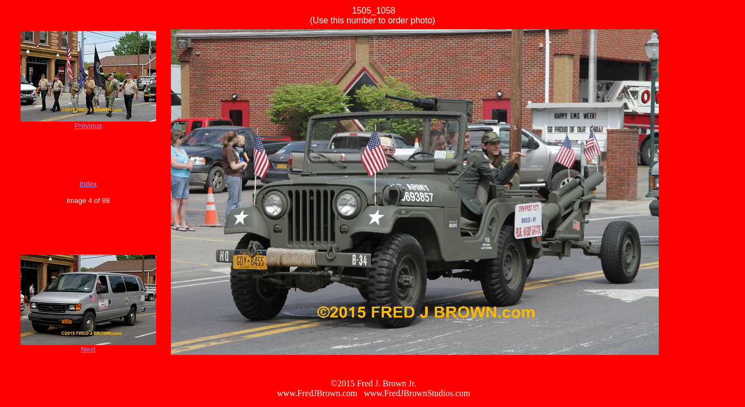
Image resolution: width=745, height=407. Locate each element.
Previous (88, 126)
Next (88, 349)
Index (88, 184)
